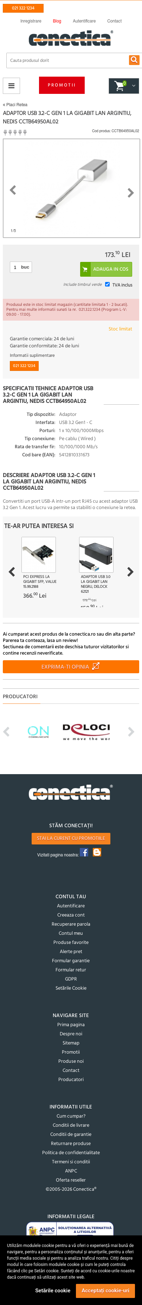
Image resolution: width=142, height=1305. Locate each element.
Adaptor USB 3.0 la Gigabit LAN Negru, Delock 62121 (95, 584)
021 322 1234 (23, 8)
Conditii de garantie (70, 1135)
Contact (71, 1071)
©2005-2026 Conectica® (71, 1189)
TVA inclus (122, 285)
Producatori (71, 1080)
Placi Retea (15, 105)
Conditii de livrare (71, 1125)
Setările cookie (52, 1290)
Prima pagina (71, 1025)
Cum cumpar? (71, 1116)
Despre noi (71, 1034)
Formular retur (71, 970)
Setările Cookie (71, 988)
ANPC (71, 1171)
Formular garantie (71, 961)
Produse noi (71, 1062)
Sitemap (71, 1043)
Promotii (62, 85)
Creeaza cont (71, 915)
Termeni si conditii (71, 1162)
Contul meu (71, 934)
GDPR (71, 979)
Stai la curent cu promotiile (71, 839)
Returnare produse (71, 1144)
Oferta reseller (71, 1180)
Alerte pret (71, 952)
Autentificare (71, 906)
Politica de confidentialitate (71, 1153)
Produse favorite (71, 943)
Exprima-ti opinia (65, 667)
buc (25, 267)
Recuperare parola (71, 924)
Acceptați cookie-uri (105, 1290)
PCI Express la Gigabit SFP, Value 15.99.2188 (39, 581)
